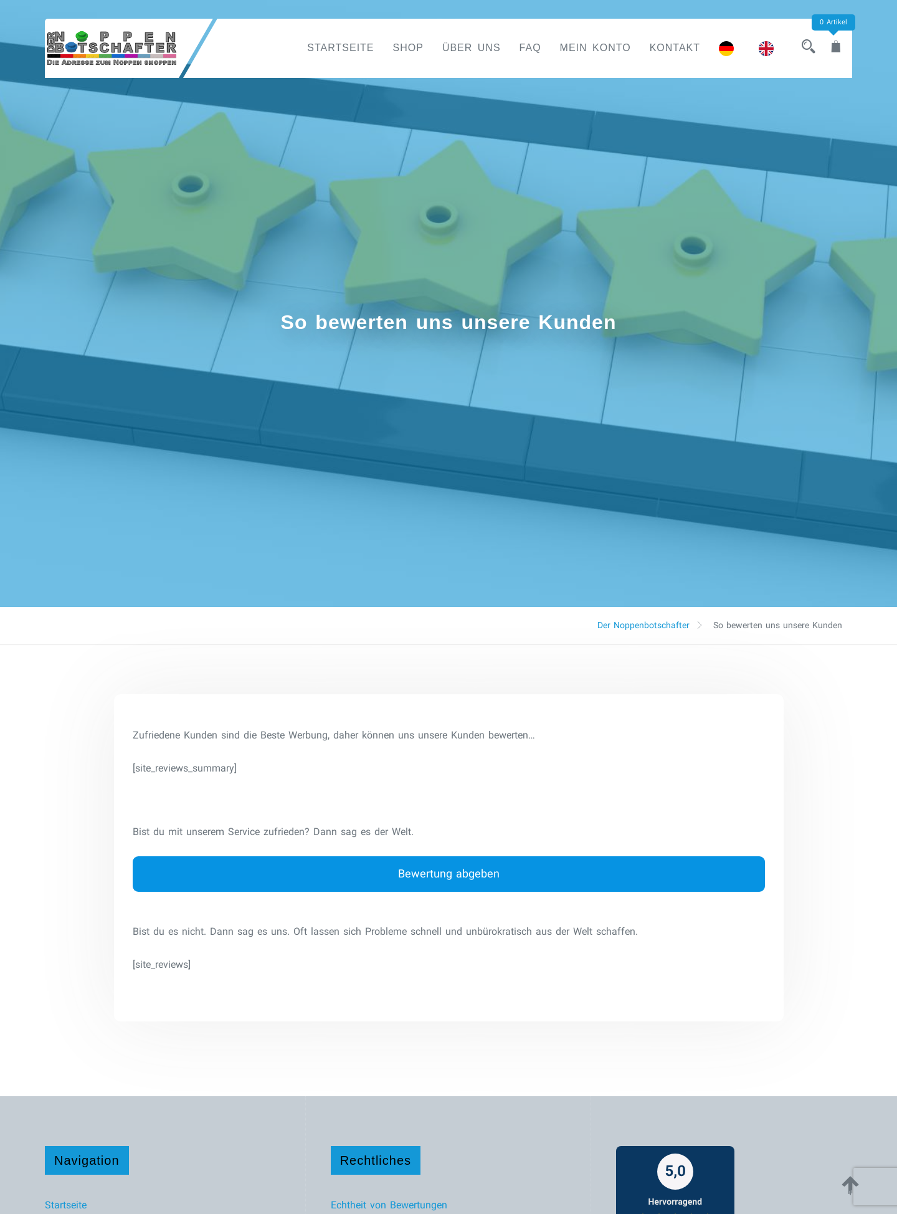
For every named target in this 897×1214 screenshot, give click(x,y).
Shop (408, 47)
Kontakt (675, 47)
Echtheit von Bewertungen (389, 1205)
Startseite (340, 47)
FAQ (530, 47)
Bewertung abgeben (449, 873)
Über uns (471, 47)
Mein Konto (595, 47)
